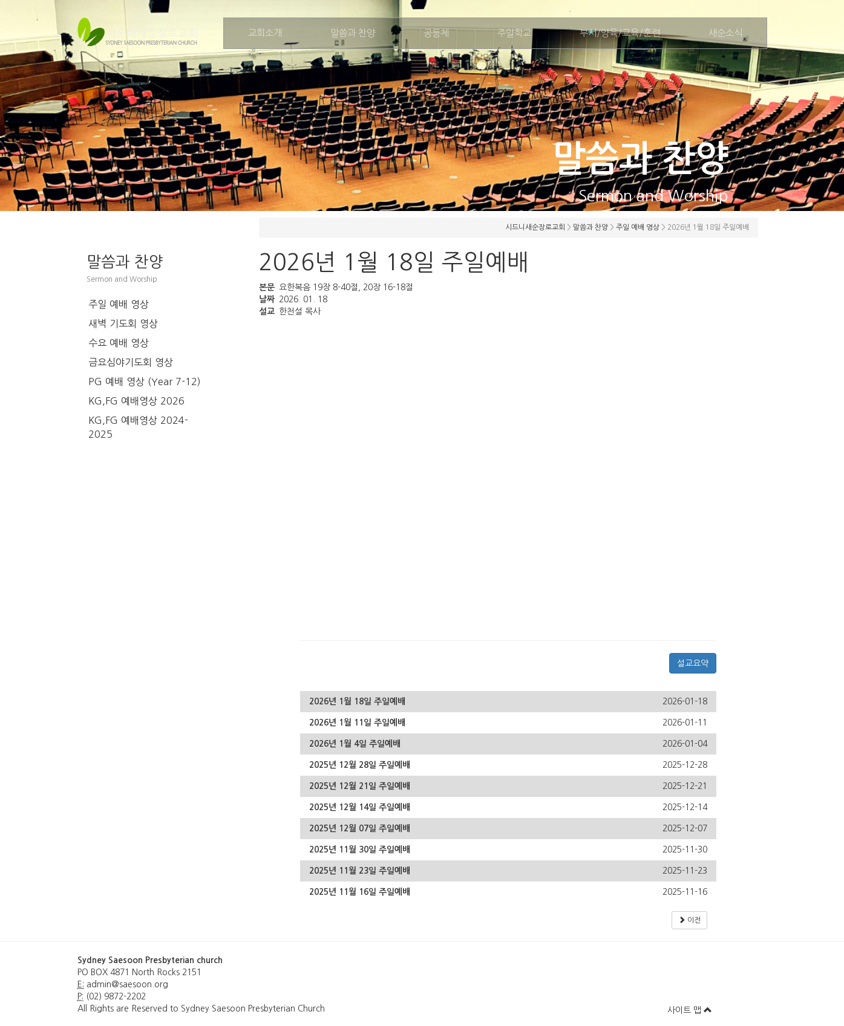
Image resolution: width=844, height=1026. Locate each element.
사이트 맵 (689, 1010)
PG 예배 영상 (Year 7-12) (144, 381)
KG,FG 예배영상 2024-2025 (138, 427)
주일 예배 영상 (118, 304)
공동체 (436, 32)
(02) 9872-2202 (116, 996)
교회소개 (265, 32)
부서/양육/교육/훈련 (620, 32)
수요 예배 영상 (118, 343)
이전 (689, 920)
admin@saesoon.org (127, 984)
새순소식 (725, 32)
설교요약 (692, 663)
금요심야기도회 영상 (130, 362)
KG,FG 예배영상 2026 (136, 401)
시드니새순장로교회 (535, 227)
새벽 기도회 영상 (123, 323)
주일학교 (514, 32)
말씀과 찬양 (352, 32)
